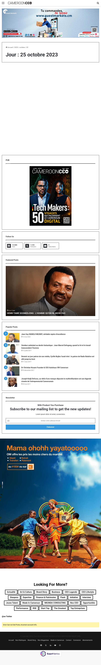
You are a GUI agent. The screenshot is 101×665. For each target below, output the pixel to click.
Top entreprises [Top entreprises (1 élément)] (68, 616)
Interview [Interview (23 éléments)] (35, 604)
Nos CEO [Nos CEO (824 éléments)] (41, 610)
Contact (68, 648)
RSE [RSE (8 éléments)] (93, 610)
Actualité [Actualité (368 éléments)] (14, 592)
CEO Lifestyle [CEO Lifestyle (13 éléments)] (15, 598)
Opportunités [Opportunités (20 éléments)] (58, 610)
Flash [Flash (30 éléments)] (90, 598)
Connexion (77, 648)
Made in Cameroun (57, 648)
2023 (16, 47)
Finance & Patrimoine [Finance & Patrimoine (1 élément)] (70, 598)
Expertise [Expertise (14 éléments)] (48, 598)
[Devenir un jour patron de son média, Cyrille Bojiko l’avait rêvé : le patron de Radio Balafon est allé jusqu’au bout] (12, 360)
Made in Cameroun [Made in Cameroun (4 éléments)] (75, 604)
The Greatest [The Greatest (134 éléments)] (47, 616)
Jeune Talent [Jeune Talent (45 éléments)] (52, 604)
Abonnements (87, 648)
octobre (22, 47)
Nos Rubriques (20, 648)
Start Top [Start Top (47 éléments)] (29, 616)
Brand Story (32, 648)
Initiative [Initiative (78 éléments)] (20, 604)
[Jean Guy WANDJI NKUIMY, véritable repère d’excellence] (12, 337)
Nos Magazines (43, 648)
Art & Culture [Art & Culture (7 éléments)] (31, 592)
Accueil (9, 47)
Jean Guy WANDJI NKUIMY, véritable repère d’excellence (43, 334)
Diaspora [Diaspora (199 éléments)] (33, 598)
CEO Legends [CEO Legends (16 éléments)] (84, 592)
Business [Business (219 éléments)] (67, 592)
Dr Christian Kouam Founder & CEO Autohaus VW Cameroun (44, 368)
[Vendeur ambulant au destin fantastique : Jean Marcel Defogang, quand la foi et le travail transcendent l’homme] (12, 348)
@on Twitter (7, 625)
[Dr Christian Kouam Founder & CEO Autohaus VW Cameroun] (12, 371)
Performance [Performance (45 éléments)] (78, 610)
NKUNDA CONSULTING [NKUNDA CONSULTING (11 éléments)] (19, 610)
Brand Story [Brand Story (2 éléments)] (50, 592)
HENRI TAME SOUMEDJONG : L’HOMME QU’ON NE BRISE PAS (38, 313)
